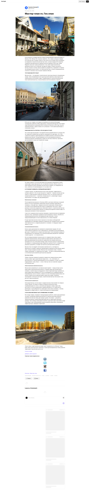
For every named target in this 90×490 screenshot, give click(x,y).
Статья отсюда (28, 351)
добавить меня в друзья (31, 353)
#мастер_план (33, 373)
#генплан (27, 373)
